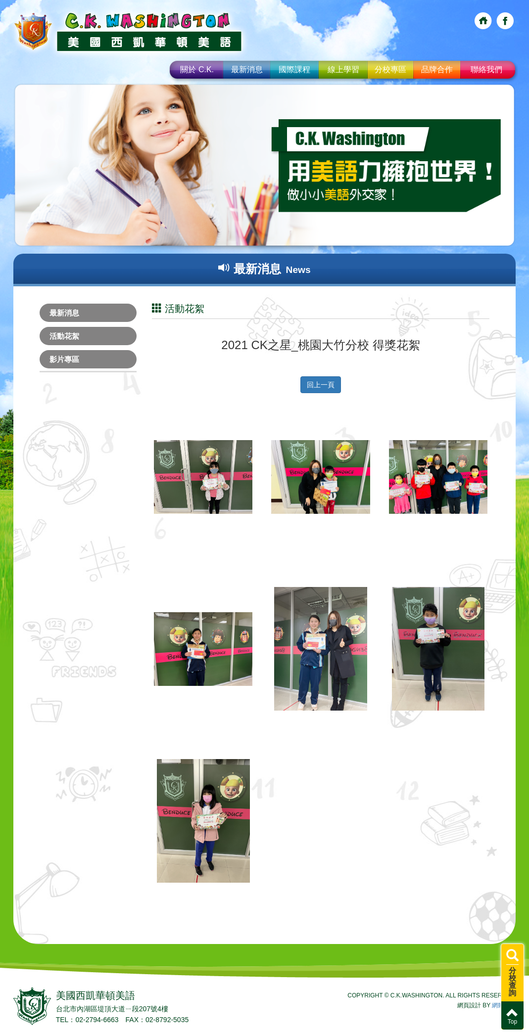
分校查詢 (512, 973)
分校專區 (390, 69)
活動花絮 (64, 336)
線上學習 (343, 69)
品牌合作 (437, 69)
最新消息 (247, 69)
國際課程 (294, 69)
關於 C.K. (197, 69)
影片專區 (64, 359)
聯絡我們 (486, 69)
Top (512, 1016)
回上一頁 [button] (321, 385)
